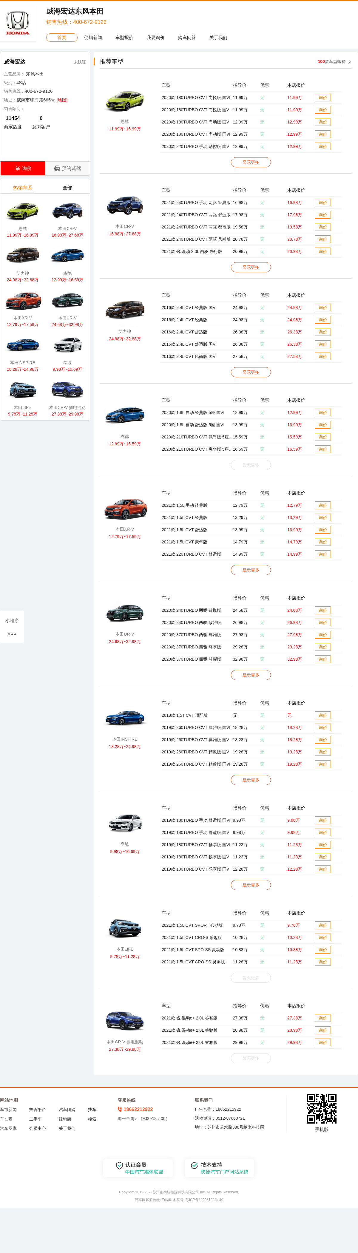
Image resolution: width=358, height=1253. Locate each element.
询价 (323, 97)
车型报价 (124, 37)
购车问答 (187, 37)
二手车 (35, 1119)
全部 (67, 189)
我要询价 (156, 37)
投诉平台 (37, 1109)
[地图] (62, 100)
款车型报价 (332, 61)
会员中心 (37, 1128)
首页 (61, 37)
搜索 (92, 1119)
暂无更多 (251, 465)
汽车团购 (67, 1109)
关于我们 (218, 37)
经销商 (65, 1119)
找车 (92, 1109)
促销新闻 (93, 37)
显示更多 (251, 162)
